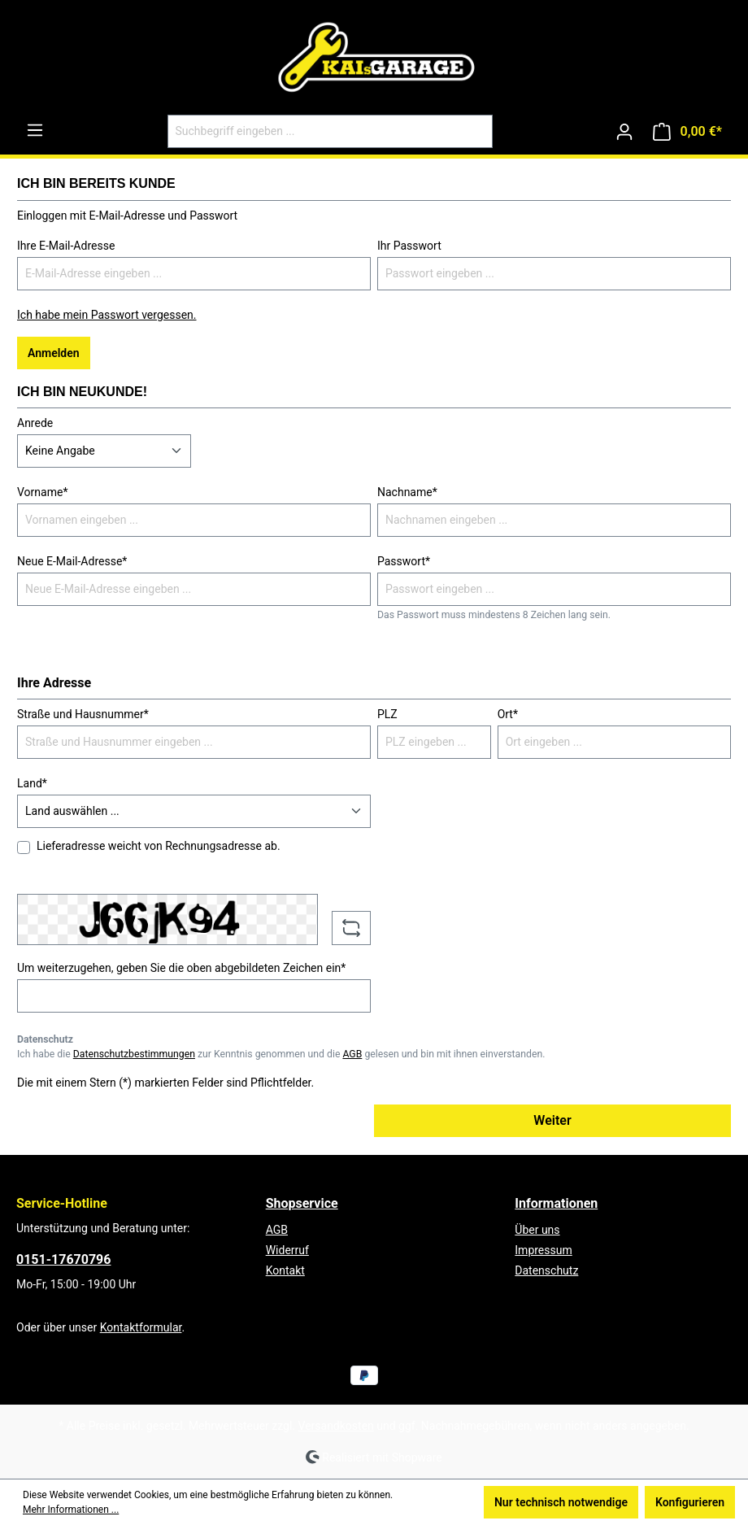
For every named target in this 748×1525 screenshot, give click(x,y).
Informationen (556, 1203)
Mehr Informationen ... (71, 1509)
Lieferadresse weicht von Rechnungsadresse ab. (158, 845)
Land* (32, 783)
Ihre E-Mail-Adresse (66, 245)
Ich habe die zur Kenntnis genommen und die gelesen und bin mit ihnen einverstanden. (281, 1054)
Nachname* (407, 492)
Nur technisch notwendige (561, 1502)
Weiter (552, 1120)
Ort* (508, 714)
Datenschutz (546, 1270)
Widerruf (287, 1250)
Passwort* (403, 561)
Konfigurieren (689, 1502)
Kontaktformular (141, 1327)
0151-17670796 (63, 1259)
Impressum (543, 1250)
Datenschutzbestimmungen (134, 1054)
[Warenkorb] (687, 131)
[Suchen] (473, 131)
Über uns (537, 1229)
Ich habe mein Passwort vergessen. (107, 314)
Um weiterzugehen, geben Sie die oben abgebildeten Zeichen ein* (181, 967)
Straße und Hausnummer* (83, 714)
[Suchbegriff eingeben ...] (311, 131)
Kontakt (285, 1270)
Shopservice (302, 1203)
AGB (352, 1054)
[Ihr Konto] (624, 131)
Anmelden (54, 352)
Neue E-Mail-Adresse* (72, 561)
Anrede (35, 422)
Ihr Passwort (409, 245)
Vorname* (42, 492)
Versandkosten (336, 1425)
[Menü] (35, 130)
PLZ (387, 714)
